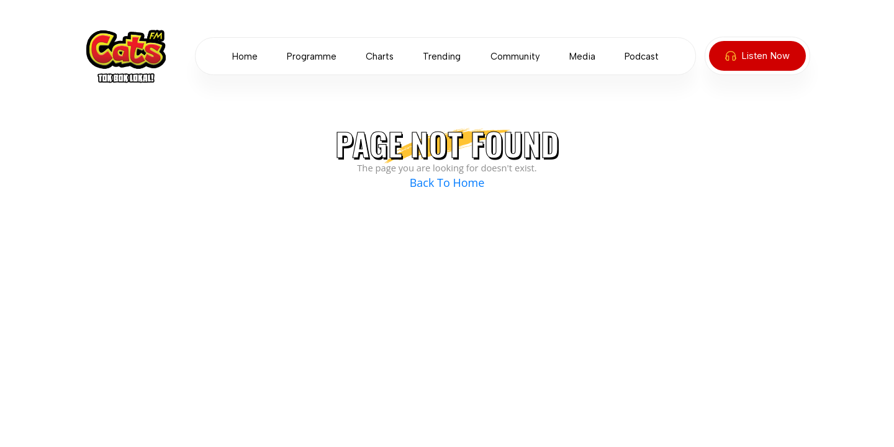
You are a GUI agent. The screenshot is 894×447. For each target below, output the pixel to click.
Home (245, 56)
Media (582, 56)
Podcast (642, 56)
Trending (442, 56)
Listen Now (757, 55)
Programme (311, 56)
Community (515, 56)
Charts (380, 56)
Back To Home (447, 182)
